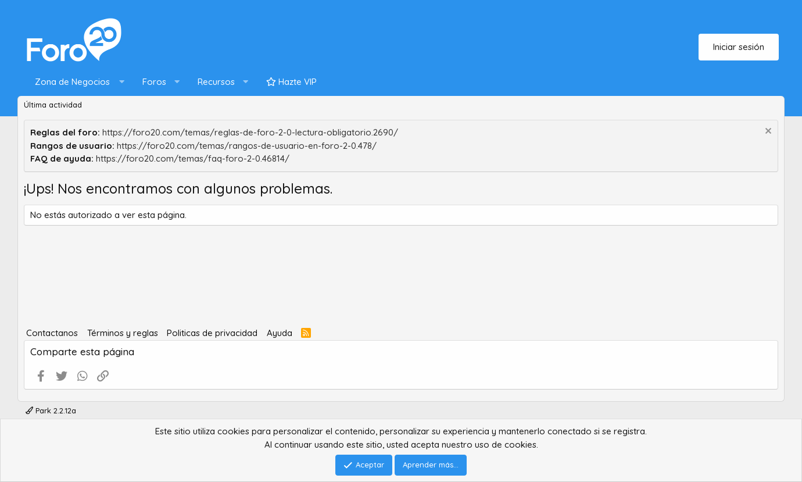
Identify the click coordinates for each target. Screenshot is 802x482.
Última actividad (53, 104)
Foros (154, 81)
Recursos (216, 81)
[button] (77, 82)
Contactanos (52, 332)
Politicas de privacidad (212, 332)
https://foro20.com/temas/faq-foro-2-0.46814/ (192, 158)
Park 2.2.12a (51, 410)
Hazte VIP (291, 81)
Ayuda (279, 332)
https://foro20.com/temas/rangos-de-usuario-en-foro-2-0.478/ (247, 145)
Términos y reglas (122, 332)
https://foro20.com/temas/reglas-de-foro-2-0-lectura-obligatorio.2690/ (250, 132)
